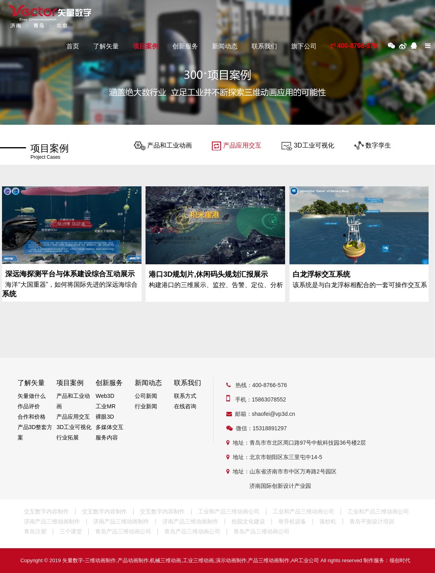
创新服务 (185, 46)
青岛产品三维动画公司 (123, 531)
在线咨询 (185, 406)
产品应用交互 (236, 145)
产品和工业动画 (163, 145)
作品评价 (29, 406)
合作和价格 (32, 416)
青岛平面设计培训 (371, 521)
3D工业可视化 (307, 145)
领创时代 (399, 560)
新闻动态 (224, 46)
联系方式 (185, 396)
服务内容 (107, 437)
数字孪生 (372, 145)
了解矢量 (106, 46)
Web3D (105, 396)
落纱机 (327, 521)
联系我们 (264, 46)
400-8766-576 (354, 45)
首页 (72, 46)
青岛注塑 (35, 531)
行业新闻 (146, 406)
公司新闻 (146, 396)
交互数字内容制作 (46, 511)
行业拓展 (67, 437)
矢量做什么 (32, 396)
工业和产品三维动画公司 (228, 511)
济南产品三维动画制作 (52, 521)
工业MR (106, 406)
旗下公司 (304, 46)
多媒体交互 (110, 427)
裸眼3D (105, 416)
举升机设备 (292, 521)
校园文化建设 (248, 521)
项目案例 (145, 46)
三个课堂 (71, 531)
